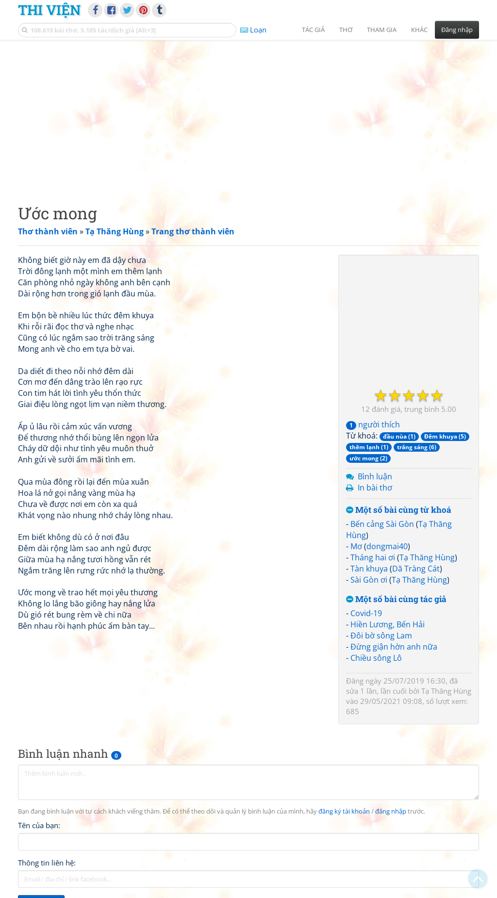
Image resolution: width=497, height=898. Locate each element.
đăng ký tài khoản (344, 811)
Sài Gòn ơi (368, 579)
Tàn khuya (369, 568)
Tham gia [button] (382, 29)
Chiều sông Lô (376, 658)
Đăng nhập (457, 29)
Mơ (356, 546)
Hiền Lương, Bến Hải (387, 624)
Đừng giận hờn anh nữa (393, 646)
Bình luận (375, 476)
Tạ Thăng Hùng (427, 557)
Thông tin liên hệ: (47, 862)
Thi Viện (49, 9)
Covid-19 (366, 613)
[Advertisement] (248, 114)
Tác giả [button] (313, 29)
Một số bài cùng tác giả (396, 599)
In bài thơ (375, 487)
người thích (373, 424)
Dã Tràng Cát (416, 568)
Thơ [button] (345, 29)
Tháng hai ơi (372, 557)
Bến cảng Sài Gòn (382, 524)
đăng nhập (390, 811)
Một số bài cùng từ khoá (398, 510)
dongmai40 (387, 546)
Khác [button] (419, 29)
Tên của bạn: (39, 825)
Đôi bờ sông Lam (381, 635)
